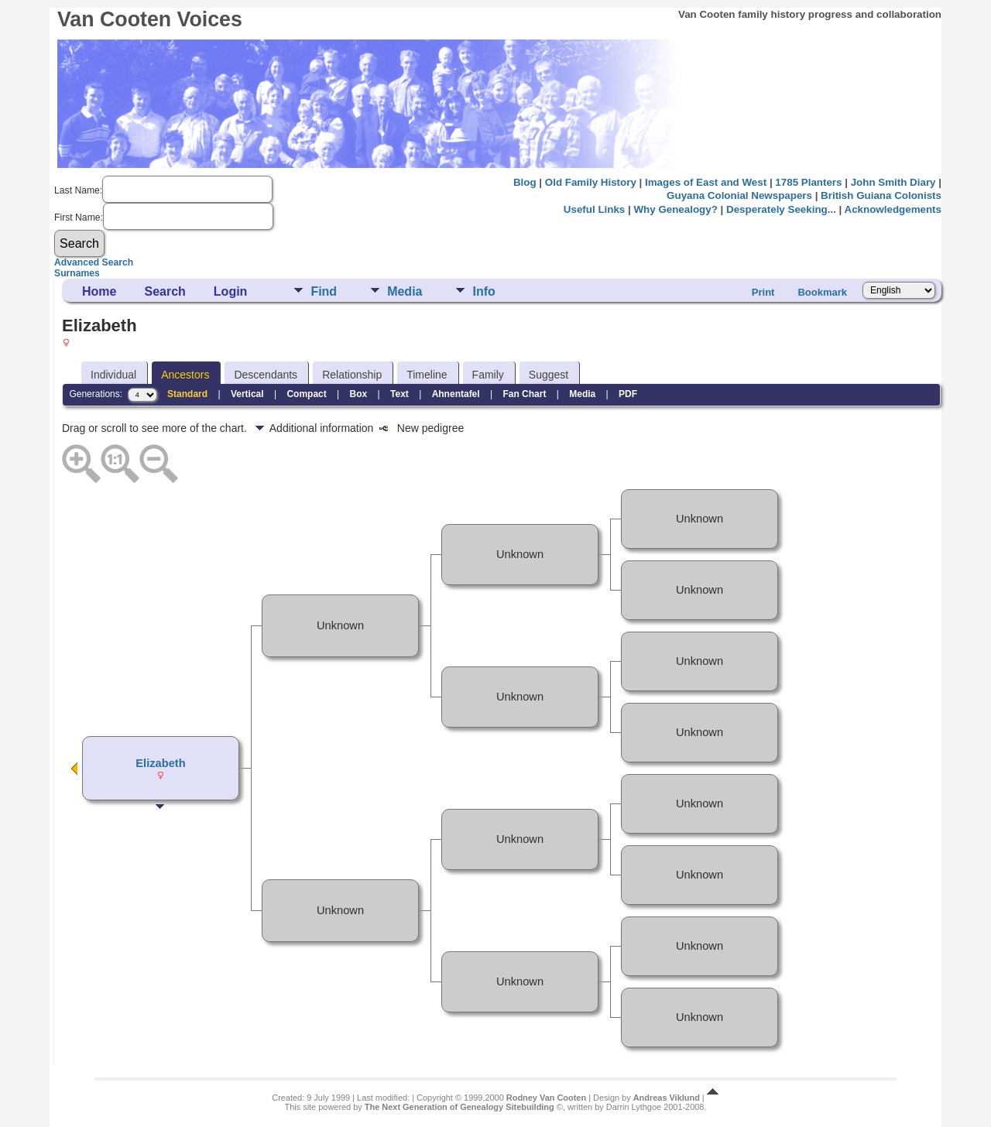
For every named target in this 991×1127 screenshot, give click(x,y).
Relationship (352, 374)
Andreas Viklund (666, 1097)
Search (164, 291)
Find (323, 291)
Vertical (247, 394)
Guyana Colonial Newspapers (739, 195)
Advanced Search (93, 262)
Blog (525, 182)
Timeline (426, 374)
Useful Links (594, 209)
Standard (187, 394)
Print (763, 292)
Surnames (77, 273)
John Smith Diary (893, 182)
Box (359, 394)
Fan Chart (524, 394)
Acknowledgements (893, 209)
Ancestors (185, 374)
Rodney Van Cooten (546, 1097)
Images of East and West (705, 182)
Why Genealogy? (675, 209)
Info (483, 291)
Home (99, 291)
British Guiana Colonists (881, 195)
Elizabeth (160, 763)
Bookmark (822, 292)
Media (404, 291)
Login (231, 291)
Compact (306, 394)
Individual (113, 374)
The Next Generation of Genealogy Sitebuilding (459, 1107)
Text (399, 394)
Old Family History (590, 182)
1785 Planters (808, 182)
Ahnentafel (456, 394)
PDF (628, 394)
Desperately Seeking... (781, 209)
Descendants (265, 374)
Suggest (548, 374)
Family (488, 374)
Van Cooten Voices (149, 19)
